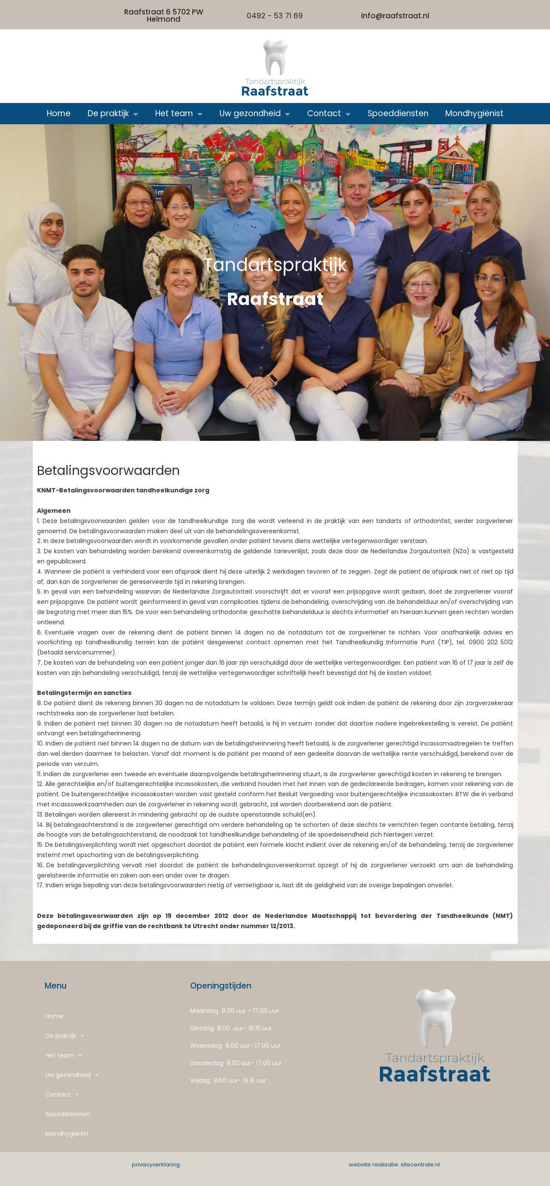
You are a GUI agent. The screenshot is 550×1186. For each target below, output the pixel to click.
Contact (329, 114)
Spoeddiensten (398, 113)
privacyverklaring (156, 1164)
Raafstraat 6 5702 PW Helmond (163, 15)
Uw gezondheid (254, 114)
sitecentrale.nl (420, 1164)
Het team (178, 114)
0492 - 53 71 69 (275, 16)
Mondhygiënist (474, 113)
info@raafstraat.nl (395, 16)
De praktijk (113, 114)
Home (59, 113)
